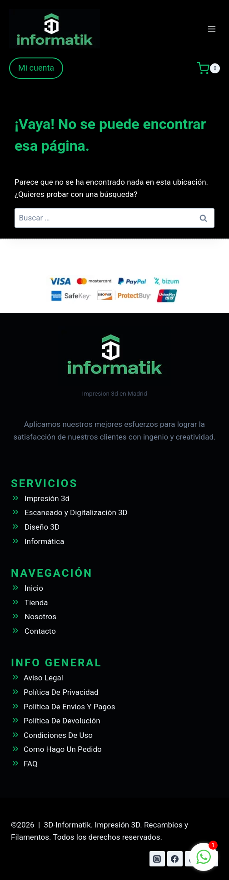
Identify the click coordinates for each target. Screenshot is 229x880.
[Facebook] (175, 858)
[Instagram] (157, 858)
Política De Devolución (62, 720)
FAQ (31, 763)
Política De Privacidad (61, 692)
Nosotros (40, 616)
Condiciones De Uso (58, 735)
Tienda (36, 602)
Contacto (40, 631)
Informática (44, 541)
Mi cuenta (36, 67)
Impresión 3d (47, 498)
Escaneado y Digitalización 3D (76, 512)
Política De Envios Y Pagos (69, 706)
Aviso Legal (43, 677)
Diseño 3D (42, 526)
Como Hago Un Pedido (63, 749)
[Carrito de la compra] (208, 68)
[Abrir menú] (211, 29)
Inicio (34, 588)
